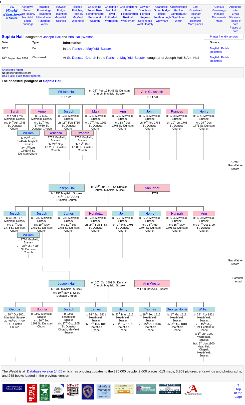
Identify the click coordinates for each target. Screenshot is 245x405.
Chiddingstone (129, 6)
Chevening (94, 6)
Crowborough (178, 6)
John (150, 111)
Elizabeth (82, 133)
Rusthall (128, 17)
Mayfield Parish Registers (219, 50)
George (14, 309)
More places (195, 24)
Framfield (111, 10)
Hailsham (195, 13)
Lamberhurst (178, 13)
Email (235, 13)
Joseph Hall (52, 37)
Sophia (42, 309)
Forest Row (95, 10)
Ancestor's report (12, 69)
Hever (111, 13)
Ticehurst (195, 20)
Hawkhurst (44, 13)
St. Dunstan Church (81, 58)
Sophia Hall (13, 37)
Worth (178, 20)
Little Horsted (44, 17)
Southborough (162, 17)
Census (219, 6)
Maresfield (61, 17)
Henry (203, 111)
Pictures (219, 13)
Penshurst (94, 17)
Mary (96, 111)
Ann (123, 111)
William (28, 133)
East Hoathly (27, 13)
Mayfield (78, 17)
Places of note (235, 29)
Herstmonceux (95, 13)
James (69, 213)
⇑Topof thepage (238, 390)
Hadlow (178, 10)
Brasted (44, 6)
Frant (128, 10)
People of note (235, 22)
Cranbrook (161, 6)
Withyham (162, 20)
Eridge (61, 10)
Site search (235, 17)
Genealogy (219, 10)
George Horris (176, 309)
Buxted (78, 6)
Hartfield (27, 17)
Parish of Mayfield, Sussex (92, 49)
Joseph (69, 111)
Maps (219, 20)
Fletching (77, 10)
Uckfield (61, 20)
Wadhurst (78, 20)
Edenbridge (44, 10)
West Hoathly (145, 24)
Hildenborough (129, 13)
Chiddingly (111, 6)
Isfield (161, 13)
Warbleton (111, 20)
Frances (177, 111)
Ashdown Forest (27, 8)
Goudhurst (145, 10)
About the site (235, 8)
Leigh (27, 20)
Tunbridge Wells (44, 22)
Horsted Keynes (145, 15)
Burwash (61, 6)
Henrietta (96, 213)
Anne (42, 111)
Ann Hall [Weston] (81, 37)
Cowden (145, 6)
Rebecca (55, 133)
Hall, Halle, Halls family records (21, 75)
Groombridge (162, 10)
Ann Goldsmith (152, 92)
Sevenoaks (145, 20)
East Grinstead (195, 8)
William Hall (66, 92)
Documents (219, 17)
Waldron (95, 20)
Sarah (14, 111)
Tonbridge (27, 24)
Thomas (150, 309)
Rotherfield (111, 17)
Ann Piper (152, 188)
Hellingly (78, 13)
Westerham (128, 20)
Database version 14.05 (44, 371)
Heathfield (61, 13)
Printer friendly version (224, 36)
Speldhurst (178, 17)
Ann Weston (152, 283)
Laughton (195, 17)
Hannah (177, 213)
